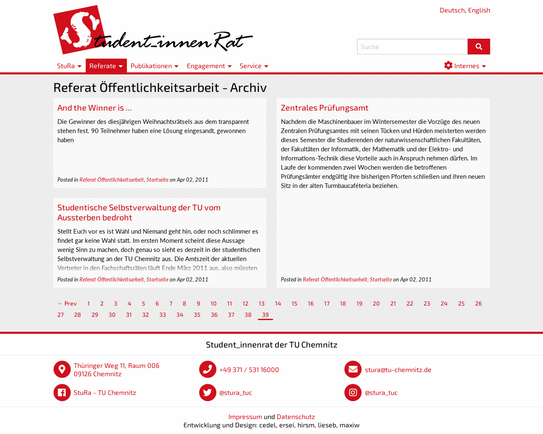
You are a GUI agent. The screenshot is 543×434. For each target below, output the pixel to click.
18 (343, 303)
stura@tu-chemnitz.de (398, 369)
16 (311, 303)
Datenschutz (296, 416)
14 (278, 303)
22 (410, 303)
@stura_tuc (235, 392)
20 (376, 303)
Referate (102, 65)
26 (478, 303)
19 (359, 303)
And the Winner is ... (94, 107)
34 (179, 314)
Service (251, 65)
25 (461, 303)
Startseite (157, 179)
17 (327, 303)
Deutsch (452, 10)
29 (95, 314)
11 (229, 303)
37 (231, 314)
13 (262, 303)
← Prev (67, 303)
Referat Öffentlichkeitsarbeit (111, 179)
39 (265, 314)
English (479, 10)
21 (393, 303)
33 (162, 314)
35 (197, 314)
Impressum (245, 416)
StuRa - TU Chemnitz (105, 392)
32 (145, 314)
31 (129, 314)
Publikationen (151, 65)
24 (444, 303)
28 (77, 314)
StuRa (66, 65)
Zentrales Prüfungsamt (325, 107)
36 (214, 314)
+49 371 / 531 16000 (249, 369)
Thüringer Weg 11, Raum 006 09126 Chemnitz (116, 369)
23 (427, 303)
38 (248, 314)
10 (214, 303)
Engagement (206, 65)
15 (295, 303)
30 (112, 314)
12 (245, 303)
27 (60, 314)
